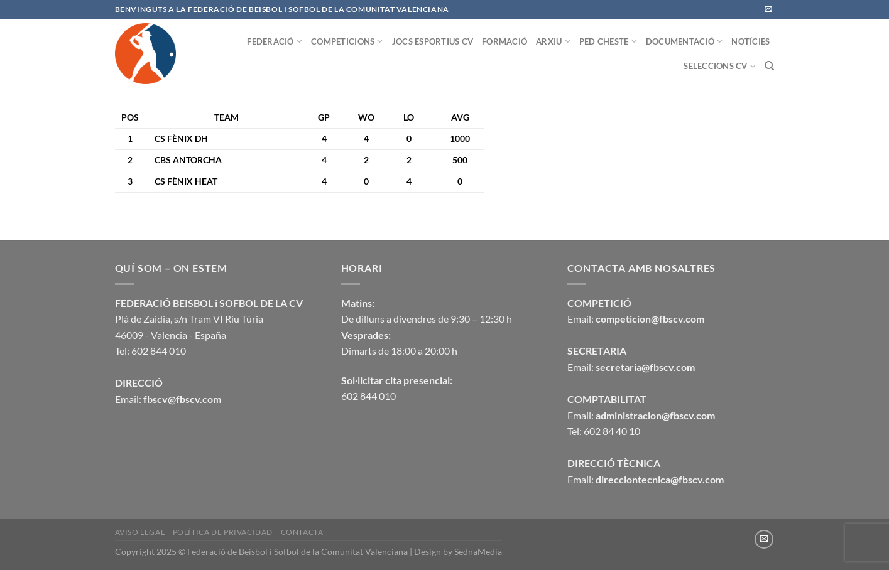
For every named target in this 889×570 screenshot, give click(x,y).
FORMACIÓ (504, 41)
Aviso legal (140, 532)
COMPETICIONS (347, 41)
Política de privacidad (223, 532)
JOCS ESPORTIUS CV (432, 41)
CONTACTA (302, 532)
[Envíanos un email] (768, 9)
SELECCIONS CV (720, 66)
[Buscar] (769, 66)
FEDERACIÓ (274, 41)
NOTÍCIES (750, 41)
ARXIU (553, 41)
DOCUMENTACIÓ (684, 41)
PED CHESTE (608, 41)
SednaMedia (478, 551)
